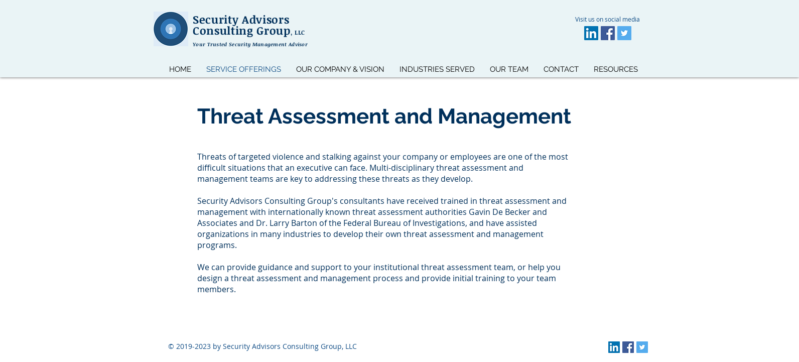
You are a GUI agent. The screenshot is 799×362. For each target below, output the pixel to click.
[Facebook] (608, 33)
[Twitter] (624, 33)
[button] (615, 69)
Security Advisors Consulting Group (249, 25)
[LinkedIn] (591, 33)
